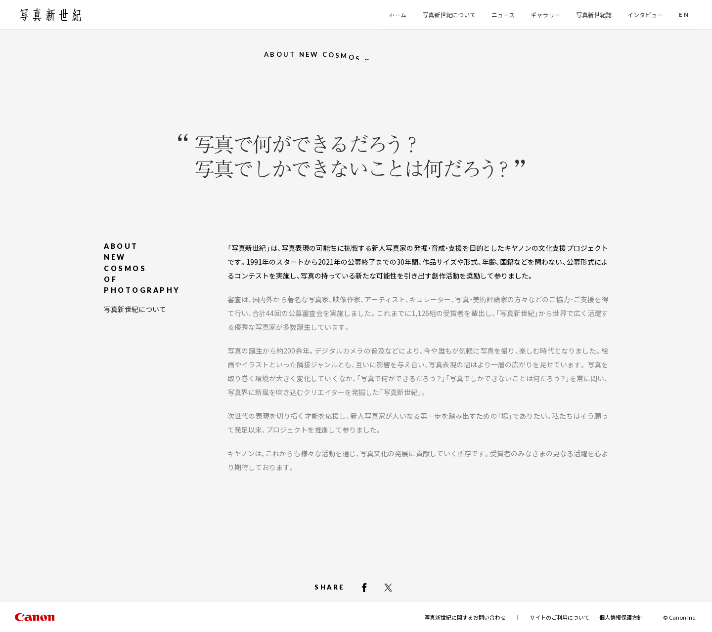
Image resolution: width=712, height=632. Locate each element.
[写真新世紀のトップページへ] (50, 15)
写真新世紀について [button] (449, 14)
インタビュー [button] (645, 14)
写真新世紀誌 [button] (594, 14)
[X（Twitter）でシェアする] (388, 587)
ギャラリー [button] (545, 14)
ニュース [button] (503, 14)
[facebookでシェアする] (364, 587)
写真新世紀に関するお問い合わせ (465, 617)
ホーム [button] (397, 14)
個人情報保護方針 (621, 617)
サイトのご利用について (559, 617)
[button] (684, 15)
